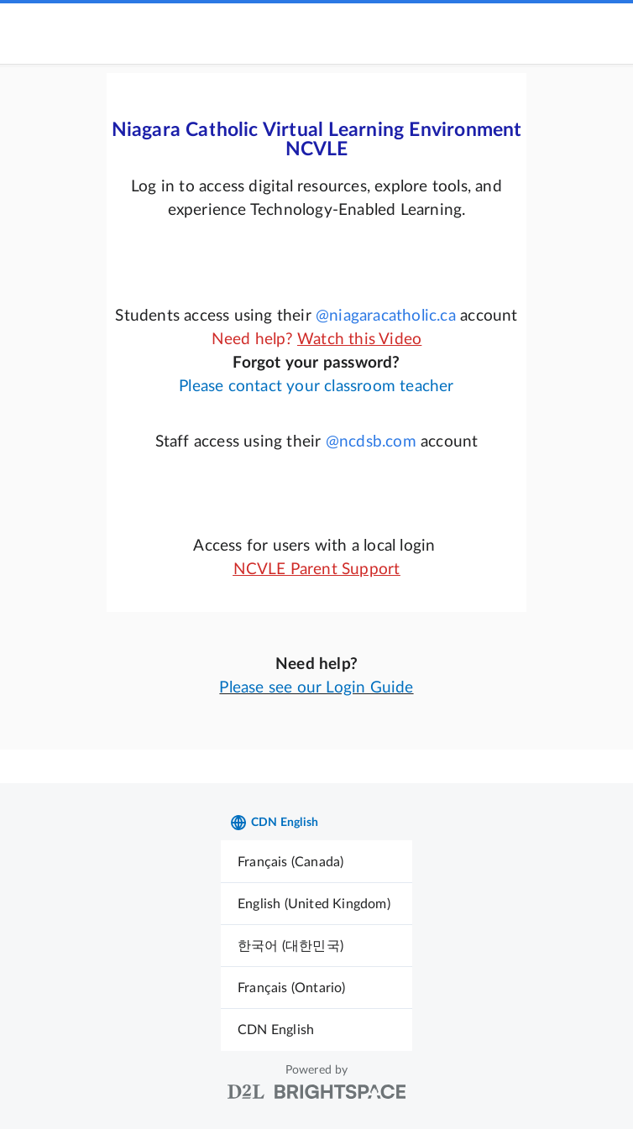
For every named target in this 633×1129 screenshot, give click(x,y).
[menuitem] (316, 861)
